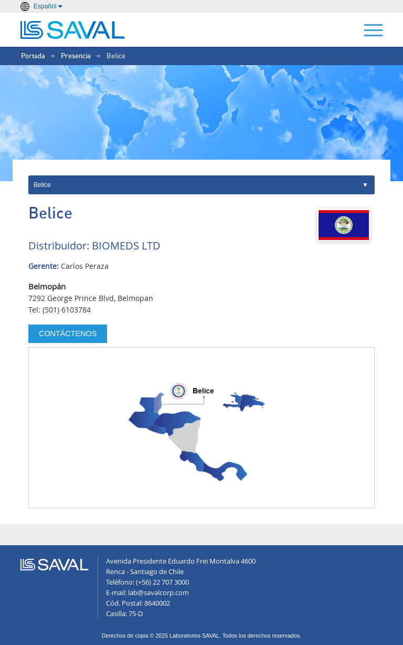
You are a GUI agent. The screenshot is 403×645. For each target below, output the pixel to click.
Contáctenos (68, 333)
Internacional (201, 184)
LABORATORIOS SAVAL (72, 30)
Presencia (76, 56)
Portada (33, 56)
